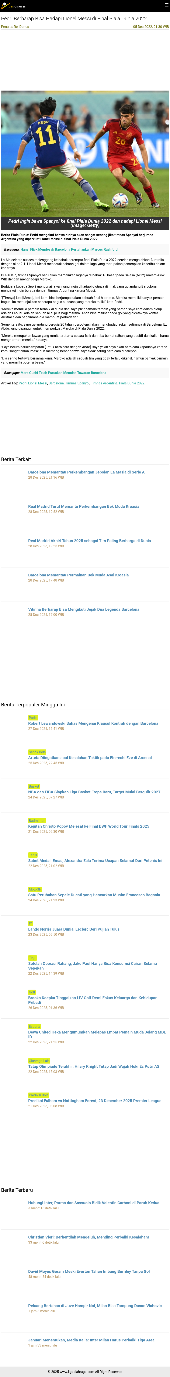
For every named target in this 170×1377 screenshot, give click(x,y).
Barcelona (56, 383)
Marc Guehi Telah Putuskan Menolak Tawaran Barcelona (63, 373)
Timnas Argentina (104, 383)
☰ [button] (166, 5)
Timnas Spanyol (77, 383)
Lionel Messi (37, 383)
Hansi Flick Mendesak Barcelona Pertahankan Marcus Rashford (69, 249)
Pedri (23, 383)
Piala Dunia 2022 (132, 383)
